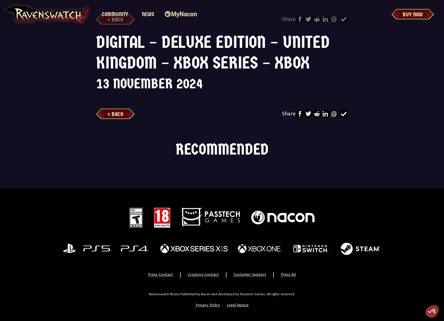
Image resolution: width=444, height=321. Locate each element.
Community (115, 14)
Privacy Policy (208, 305)
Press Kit (288, 274)
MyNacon (181, 14)
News (148, 14)
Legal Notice (238, 305)
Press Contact (160, 274)
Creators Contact (203, 274)
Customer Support (250, 274)
